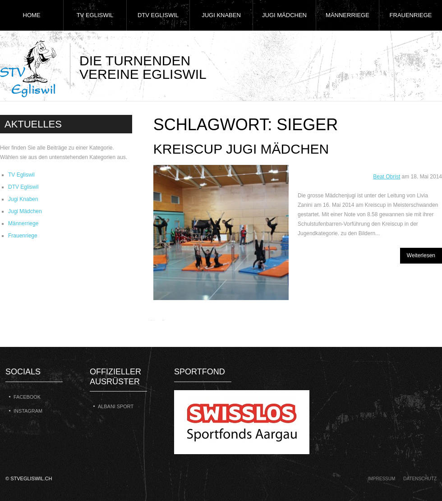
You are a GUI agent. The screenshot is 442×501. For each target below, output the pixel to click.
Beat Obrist (386, 176)
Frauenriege (411, 15)
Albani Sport (116, 406)
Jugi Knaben (221, 15)
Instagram (28, 411)
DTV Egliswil (158, 15)
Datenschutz (420, 478)
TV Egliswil (95, 15)
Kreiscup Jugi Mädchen (241, 148)
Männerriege (347, 15)
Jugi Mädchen (284, 15)
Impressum (382, 478)
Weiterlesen (421, 255)
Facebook (27, 397)
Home (32, 15)
